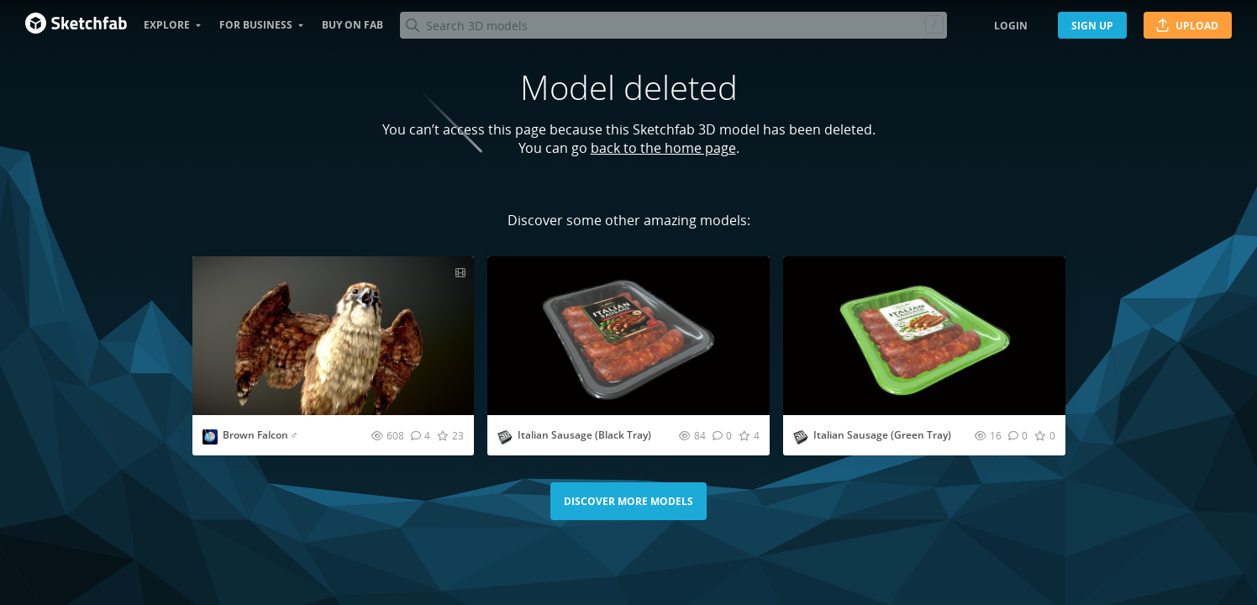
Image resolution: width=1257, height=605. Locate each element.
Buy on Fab (352, 25)
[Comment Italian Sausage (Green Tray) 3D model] (1018, 435)
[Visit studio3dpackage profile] (505, 437)
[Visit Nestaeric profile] (210, 437)
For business (255, 25)
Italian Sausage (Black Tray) (584, 435)
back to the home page (663, 148)
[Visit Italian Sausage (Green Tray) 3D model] (924, 335)
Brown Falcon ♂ (260, 435)
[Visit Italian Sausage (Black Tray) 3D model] (628, 335)
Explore (167, 25)
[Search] (673, 25)
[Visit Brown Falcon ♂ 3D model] (333, 335)
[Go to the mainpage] (76, 25)
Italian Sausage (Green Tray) (882, 435)
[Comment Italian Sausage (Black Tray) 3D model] (722, 435)
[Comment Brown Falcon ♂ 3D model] (420, 435)
